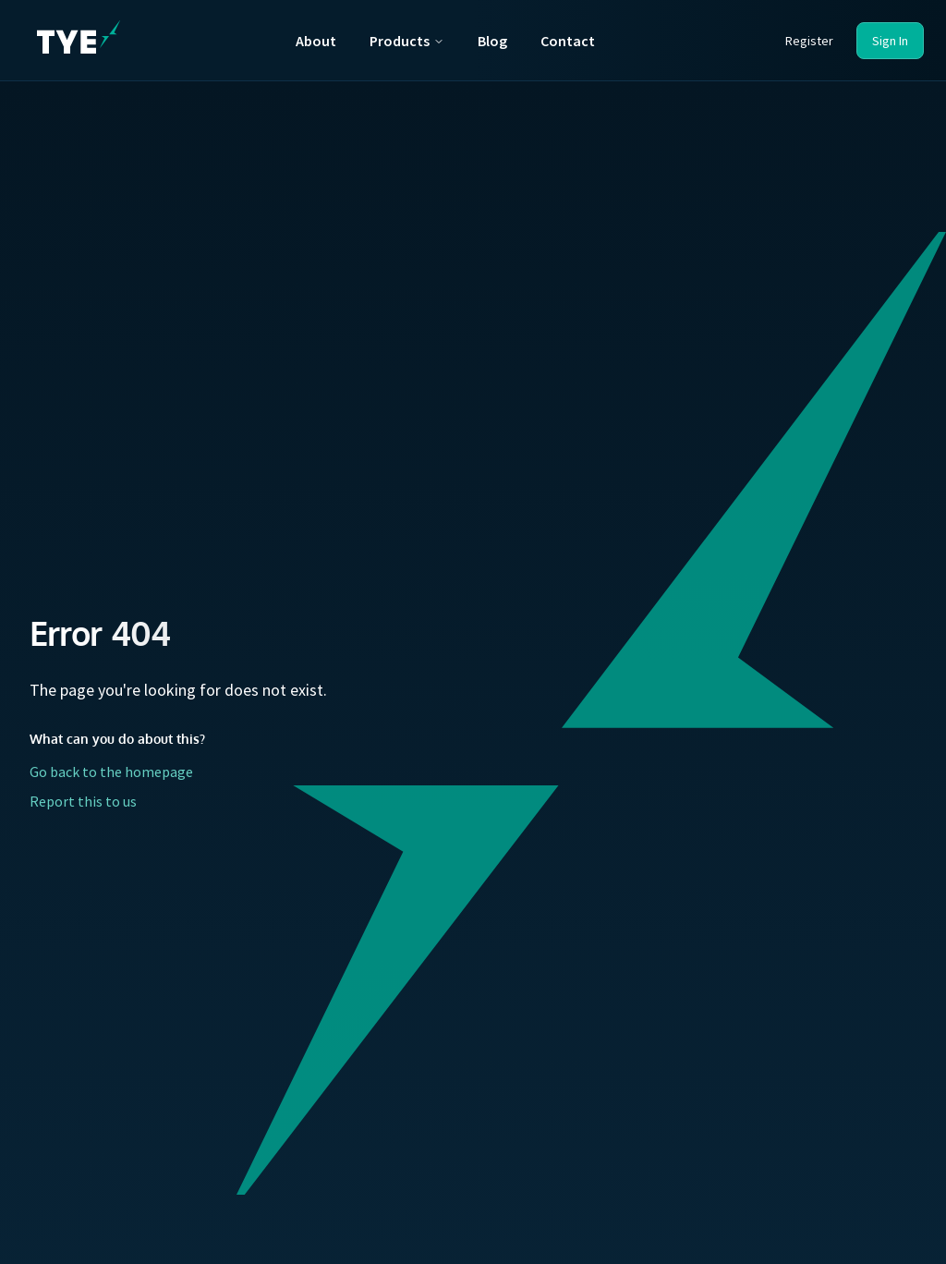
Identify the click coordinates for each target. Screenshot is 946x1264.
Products (407, 40)
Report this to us (83, 801)
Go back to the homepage (111, 771)
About (316, 40)
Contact (567, 40)
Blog (492, 40)
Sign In (890, 40)
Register (809, 40)
